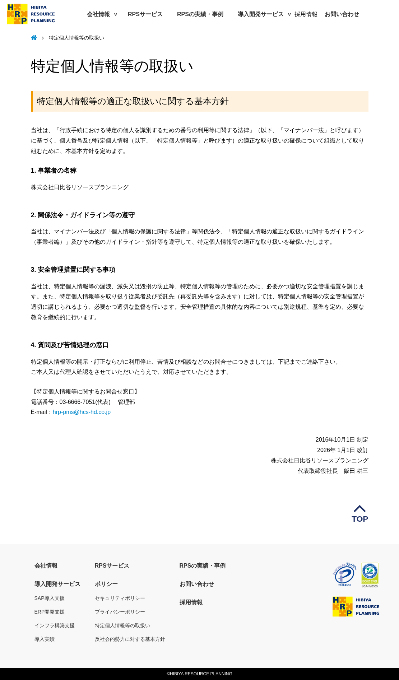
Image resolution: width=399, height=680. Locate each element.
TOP (360, 508)
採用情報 (191, 602)
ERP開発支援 (49, 612)
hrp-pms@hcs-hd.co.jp (82, 412)
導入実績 (44, 639)
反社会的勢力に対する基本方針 (130, 639)
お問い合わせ (342, 14)
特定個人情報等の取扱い (122, 625)
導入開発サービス (261, 14)
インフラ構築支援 (54, 625)
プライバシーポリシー (120, 612)
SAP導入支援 (49, 598)
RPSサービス (145, 14)
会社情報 (98, 14)
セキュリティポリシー (120, 598)
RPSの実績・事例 (200, 14)
